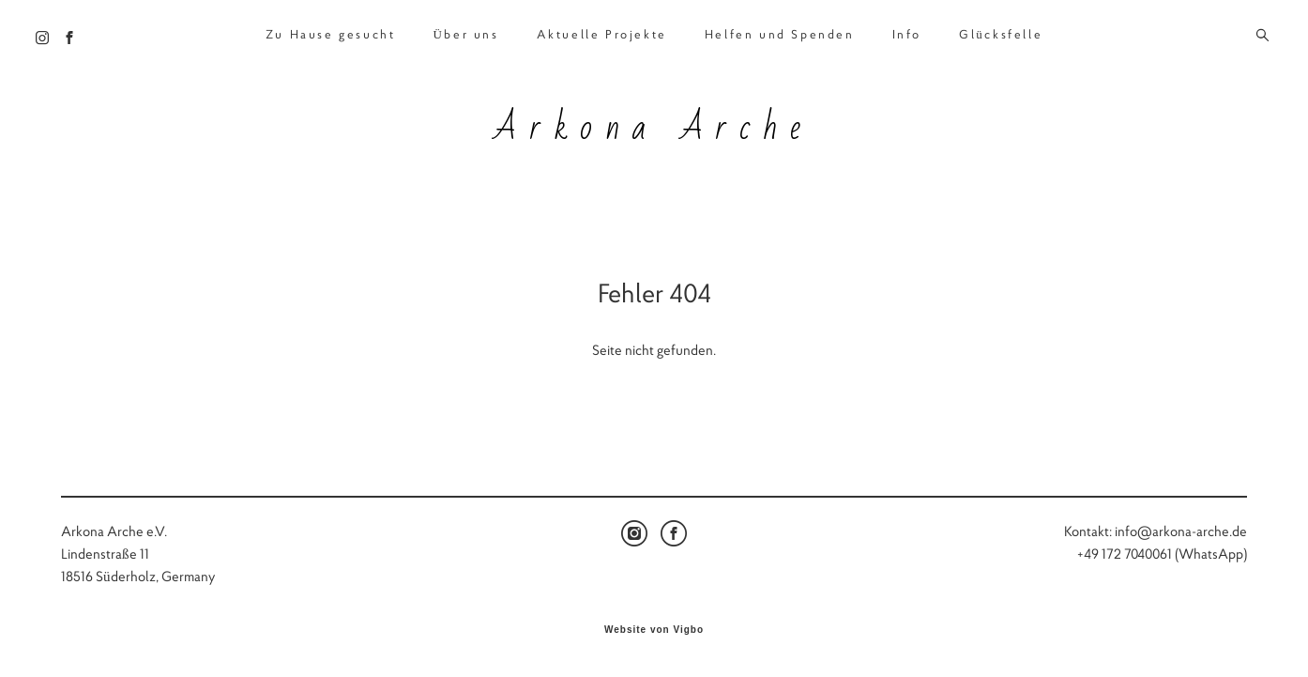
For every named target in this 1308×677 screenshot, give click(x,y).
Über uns (465, 26)
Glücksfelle (1000, 26)
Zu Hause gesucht (331, 26)
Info (906, 26)
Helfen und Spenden (780, 26)
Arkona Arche (653, 120)
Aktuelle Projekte (602, 26)
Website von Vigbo (654, 634)
